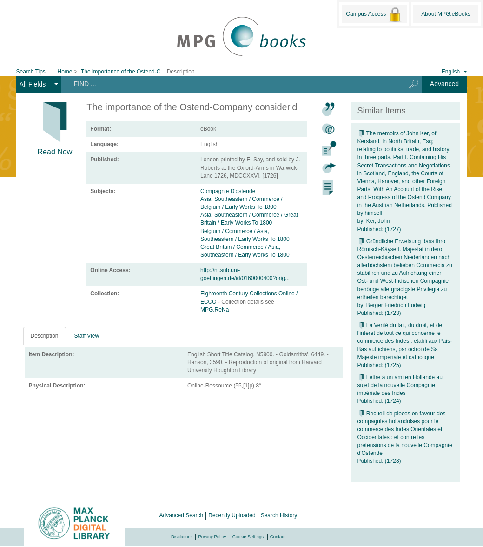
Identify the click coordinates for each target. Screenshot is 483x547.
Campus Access (374, 14)
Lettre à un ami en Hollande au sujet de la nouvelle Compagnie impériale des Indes (400, 385)
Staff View (86, 336)
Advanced (444, 83)
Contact (277, 536)
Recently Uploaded (231, 515)
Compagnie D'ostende (227, 191)
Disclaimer (181, 536)
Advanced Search (181, 515)
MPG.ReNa (214, 310)
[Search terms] (229, 84)
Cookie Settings (248, 536)
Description (45, 336)
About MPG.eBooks (445, 14)
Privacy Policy (212, 536)
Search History (279, 515)
